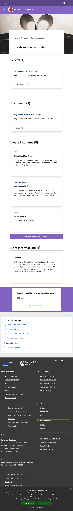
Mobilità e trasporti (46, 390)
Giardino (17, 257)
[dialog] (36, 499)
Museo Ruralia (20, 216)
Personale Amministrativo (14, 394)
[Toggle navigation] (4, 9)
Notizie (42, 408)
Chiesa (16, 152)
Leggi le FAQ (44, 446)
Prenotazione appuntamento (50, 438)
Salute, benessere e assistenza (18, 422)
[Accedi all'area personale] (64, 3)
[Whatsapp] (62, 366)
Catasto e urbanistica (47, 387)
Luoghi (42, 424)
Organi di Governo (11, 376)
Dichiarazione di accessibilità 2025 (16, 485)
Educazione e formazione (16, 408)
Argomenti (24, 38)
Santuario (26, 182)
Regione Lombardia (9, 3)
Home (16, 38)
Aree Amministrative (12, 379)
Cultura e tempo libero (48, 379)
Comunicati (44, 411)
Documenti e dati (10, 398)
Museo (16, 212)
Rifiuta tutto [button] (44, 503)
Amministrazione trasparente (15, 474)
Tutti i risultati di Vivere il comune (36, 236)
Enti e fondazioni (10, 387)
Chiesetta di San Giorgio (24, 156)
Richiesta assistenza (47, 449)
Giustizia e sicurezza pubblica (18, 411)
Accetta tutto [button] (29, 503)
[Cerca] (69, 9)
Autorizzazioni (13, 426)
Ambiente (11, 419)
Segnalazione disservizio (48, 442)
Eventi (42, 428)
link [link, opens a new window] (56, 499)
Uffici (6, 383)
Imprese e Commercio (47, 383)
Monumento (18, 182)
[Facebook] (57, 366)
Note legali (8, 482)
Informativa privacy (11, 478)
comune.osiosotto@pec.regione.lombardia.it (17, 462)
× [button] (70, 489)
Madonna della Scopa (23, 186)
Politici (7, 390)
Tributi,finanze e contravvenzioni (19, 415)
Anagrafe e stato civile (48, 376)
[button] (36, 508)
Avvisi (42, 415)
